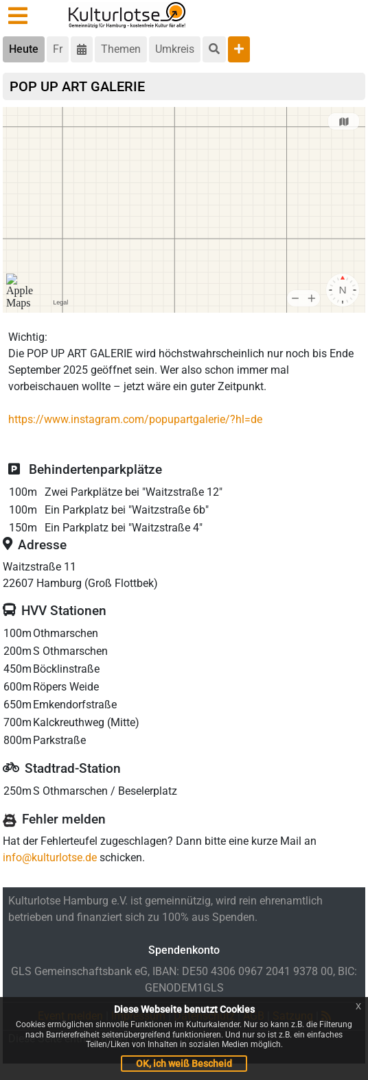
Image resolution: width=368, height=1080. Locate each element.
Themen (121, 49)
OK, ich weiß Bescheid (184, 1063)
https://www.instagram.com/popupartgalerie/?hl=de (135, 419)
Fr (57, 49)
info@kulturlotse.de (50, 857)
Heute (23, 49)
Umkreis (174, 49)
